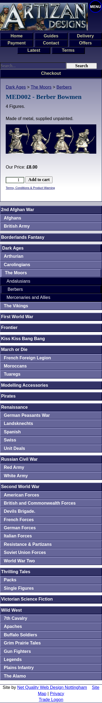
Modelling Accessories (24, 385)
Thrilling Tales (15, 571)
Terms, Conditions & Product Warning (30, 187)
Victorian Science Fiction (27, 599)
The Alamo (15, 676)
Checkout (51, 73)
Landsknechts (18, 423)
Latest (33, 50)
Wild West (11, 610)
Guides (51, 36)
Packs (10, 580)
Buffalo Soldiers (20, 635)
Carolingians (17, 264)
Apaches (13, 626)
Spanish (12, 432)
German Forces (20, 527)
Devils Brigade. (19, 511)
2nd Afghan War (17, 209)
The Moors (41, 87)
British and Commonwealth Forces (40, 503)
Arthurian (13, 256)
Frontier (9, 327)
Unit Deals (14, 448)
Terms (68, 50)
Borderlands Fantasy (22, 237)
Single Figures (19, 588)
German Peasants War (27, 415)
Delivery (85, 36)
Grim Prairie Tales (22, 643)
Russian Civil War (19, 459)
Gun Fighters (17, 651)
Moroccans (15, 366)
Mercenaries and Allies (28, 297)
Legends (13, 659)
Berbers (64, 87)
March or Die (14, 349)
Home (17, 36)
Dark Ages (16, 87)
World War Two (19, 561)
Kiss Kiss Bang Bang (23, 338)
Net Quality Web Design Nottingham (52, 687)
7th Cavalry (15, 618)
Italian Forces (18, 536)
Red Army (14, 467)
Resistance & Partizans (28, 544)
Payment (17, 43)
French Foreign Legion (27, 358)
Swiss (10, 440)
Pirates (8, 396)
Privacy (57, 693)
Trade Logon (51, 699)
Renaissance (14, 407)
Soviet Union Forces (25, 552)
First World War (17, 316)
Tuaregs (12, 374)
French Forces (19, 519)
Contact (51, 43)
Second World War (20, 486)
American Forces (21, 495)
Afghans (12, 218)
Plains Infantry (19, 667)
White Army (16, 475)
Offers (85, 43)
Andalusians (18, 281)
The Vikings (16, 306)
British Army (17, 226)
